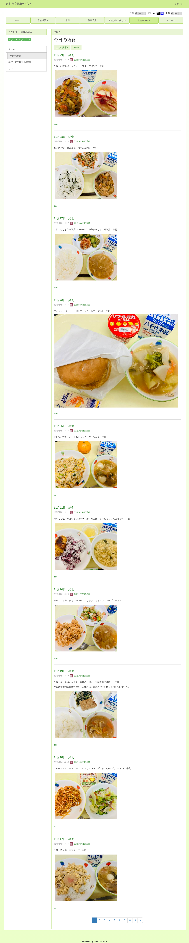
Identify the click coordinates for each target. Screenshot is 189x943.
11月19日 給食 (64, 671)
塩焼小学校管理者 (80, 60)
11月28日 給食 (64, 136)
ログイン (179, 4)
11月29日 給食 (64, 55)
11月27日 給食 (64, 218)
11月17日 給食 (64, 839)
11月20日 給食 (64, 589)
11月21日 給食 (64, 507)
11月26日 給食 (64, 300)
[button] (43, 20)
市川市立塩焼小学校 (18, 3)
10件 (76, 47)
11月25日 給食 (64, 426)
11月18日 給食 (64, 757)
